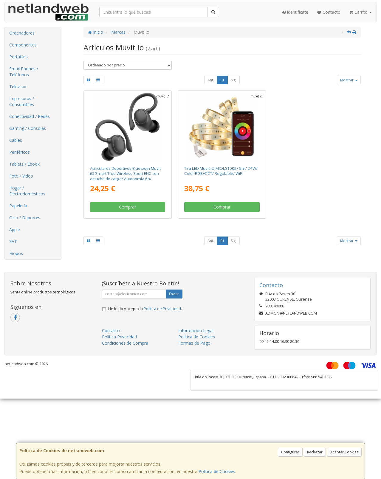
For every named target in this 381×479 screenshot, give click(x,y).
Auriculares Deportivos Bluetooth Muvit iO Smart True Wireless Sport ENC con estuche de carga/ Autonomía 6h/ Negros (125, 176)
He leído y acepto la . (145, 308)
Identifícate (295, 12)
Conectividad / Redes (29, 116)
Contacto (328, 12)
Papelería (18, 206)
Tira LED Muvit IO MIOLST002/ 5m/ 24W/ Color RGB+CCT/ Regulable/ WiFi (221, 171)
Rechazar (315, 452)
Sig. (233, 80)
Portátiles (18, 57)
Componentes (23, 45)
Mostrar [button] (348, 80)
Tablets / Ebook (24, 164)
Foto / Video (21, 176)
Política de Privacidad (162, 308)
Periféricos (19, 152)
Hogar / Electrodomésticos (27, 191)
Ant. (210, 80)
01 (222, 80)
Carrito (360, 12)
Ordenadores (22, 33)
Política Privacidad (119, 337)
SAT (13, 241)
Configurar (290, 452)
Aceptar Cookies (344, 452)
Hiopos (16, 253)
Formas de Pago (194, 343)
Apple (14, 229)
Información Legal (195, 330)
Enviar (174, 293)
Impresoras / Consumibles (21, 101)
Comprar (127, 207)
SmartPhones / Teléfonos (23, 71)
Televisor (18, 86)
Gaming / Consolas (27, 128)
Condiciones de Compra (125, 343)
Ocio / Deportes (24, 217)
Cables (15, 140)
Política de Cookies (217, 471)
